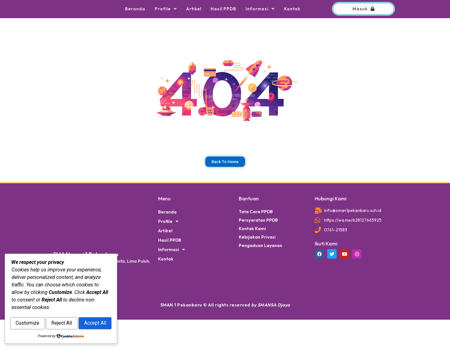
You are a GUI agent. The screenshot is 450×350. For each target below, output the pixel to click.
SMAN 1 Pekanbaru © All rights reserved (225, 335)
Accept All (61, 324)
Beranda (135, 24)
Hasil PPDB (223, 24)
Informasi (260, 24)
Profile (166, 24)
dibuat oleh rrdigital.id (55, 217)
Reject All (87, 310)
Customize (36, 310)
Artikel (193, 24)
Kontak (292, 24)
